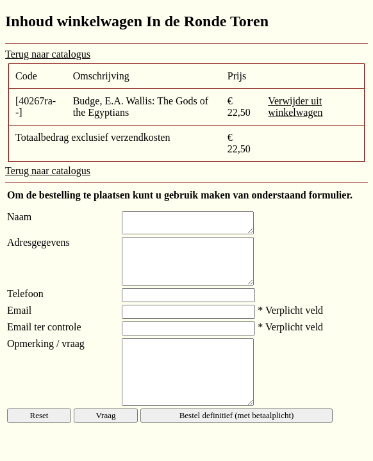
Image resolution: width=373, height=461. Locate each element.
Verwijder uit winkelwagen (295, 106)
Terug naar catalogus (47, 54)
